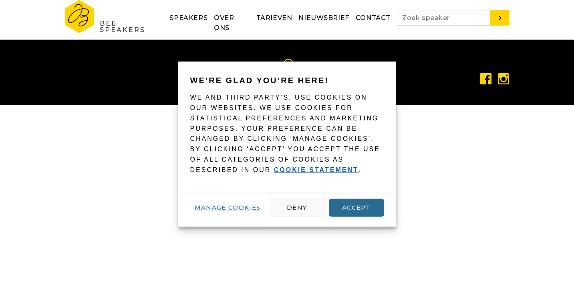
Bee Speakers (122, 27)
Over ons (224, 23)
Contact (373, 18)
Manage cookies (228, 207)
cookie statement (316, 169)
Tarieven (274, 18)
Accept (356, 207)
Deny (297, 207)
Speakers (188, 18)
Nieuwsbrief (323, 18)
